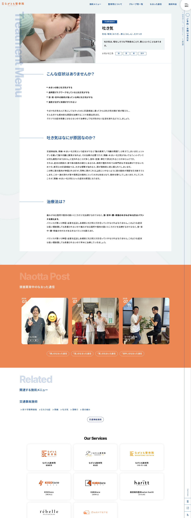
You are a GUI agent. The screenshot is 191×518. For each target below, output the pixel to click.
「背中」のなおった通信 (132, 353)
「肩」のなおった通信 (106, 353)
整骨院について (115, 4)
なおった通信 (156, 4)
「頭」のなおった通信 (58, 353)
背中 (142, 53)
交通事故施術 (110, 22)
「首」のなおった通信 (82, 353)
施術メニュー (95, 4)
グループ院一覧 (136, 4)
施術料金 (173, 4)
